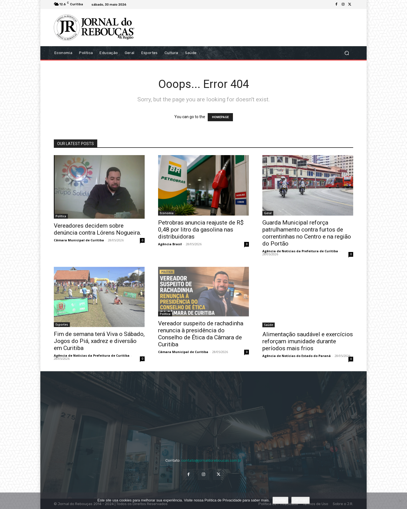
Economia (167, 213)
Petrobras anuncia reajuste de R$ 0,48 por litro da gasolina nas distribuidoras (201, 229)
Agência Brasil (170, 244)
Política (60, 216)
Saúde (268, 325)
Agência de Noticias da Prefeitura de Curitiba (300, 251)
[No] (400, 501)
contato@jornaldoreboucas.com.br (211, 460)
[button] (346, 52)
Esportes (61, 324)
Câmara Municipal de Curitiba (79, 240)
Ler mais (300, 500)
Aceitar (280, 500)
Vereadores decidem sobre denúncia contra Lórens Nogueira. (97, 229)
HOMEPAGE (220, 117)
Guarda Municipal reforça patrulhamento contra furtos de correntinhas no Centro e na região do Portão (306, 233)
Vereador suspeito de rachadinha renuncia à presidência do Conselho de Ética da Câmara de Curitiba (200, 334)
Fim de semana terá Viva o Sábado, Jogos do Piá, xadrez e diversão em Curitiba (99, 341)
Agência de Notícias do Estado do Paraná (296, 356)
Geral (268, 213)
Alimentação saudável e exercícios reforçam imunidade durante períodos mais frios (307, 341)
